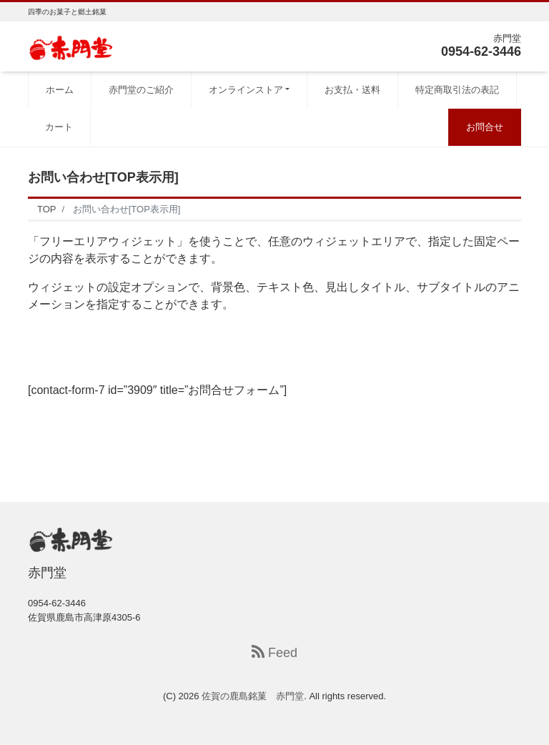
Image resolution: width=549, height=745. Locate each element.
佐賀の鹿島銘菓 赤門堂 (253, 696)
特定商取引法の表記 (457, 89)
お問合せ (484, 127)
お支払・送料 (352, 89)
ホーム (60, 89)
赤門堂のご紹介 (141, 89)
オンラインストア (246, 89)
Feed (274, 652)
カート (59, 127)
